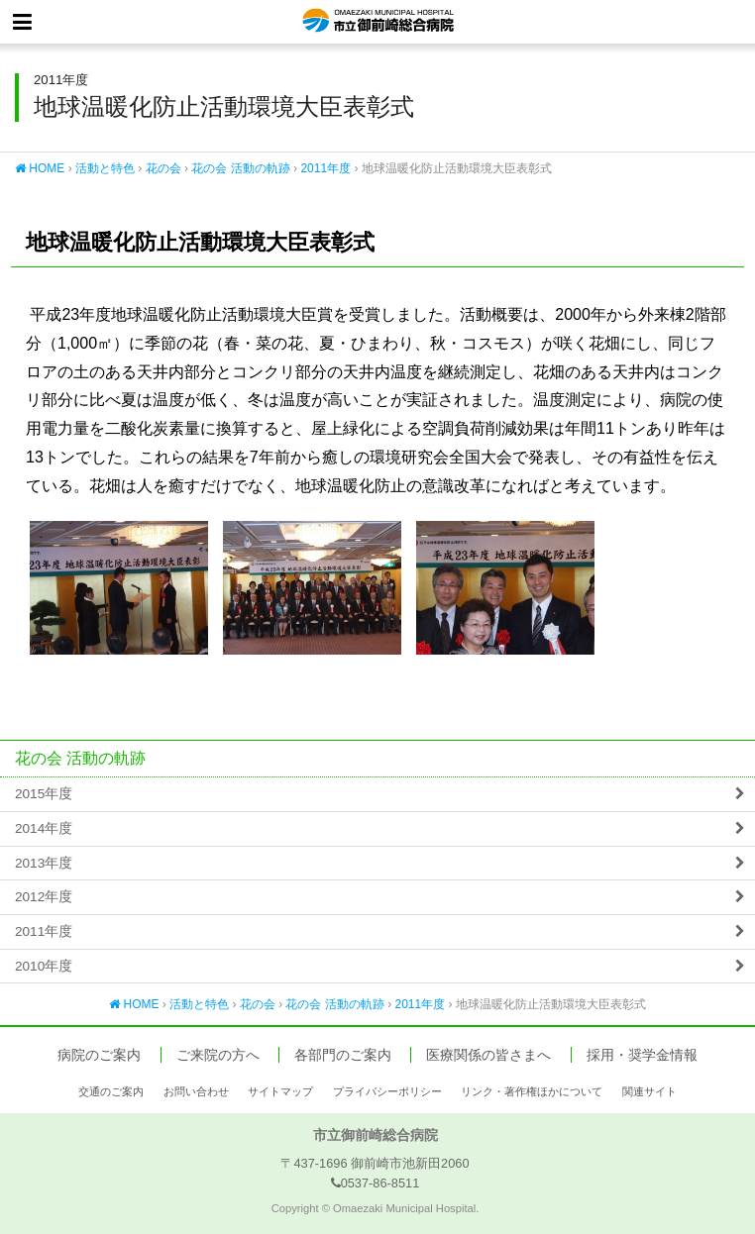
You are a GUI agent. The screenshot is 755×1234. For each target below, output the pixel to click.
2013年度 (43, 863)
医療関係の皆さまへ (488, 1055)
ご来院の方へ (218, 1055)
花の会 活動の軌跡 (240, 168)
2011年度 (325, 168)
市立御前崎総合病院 (378, 22)
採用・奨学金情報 (642, 1055)
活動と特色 (105, 168)
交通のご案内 (111, 1091)
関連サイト (649, 1091)
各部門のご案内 (342, 1055)
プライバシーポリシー (387, 1091)
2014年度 (43, 828)
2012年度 (43, 896)
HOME (39, 168)
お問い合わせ (196, 1091)
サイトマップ (280, 1091)
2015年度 (43, 793)
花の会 (163, 168)
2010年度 (43, 966)
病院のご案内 (99, 1055)
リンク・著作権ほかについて (531, 1091)
